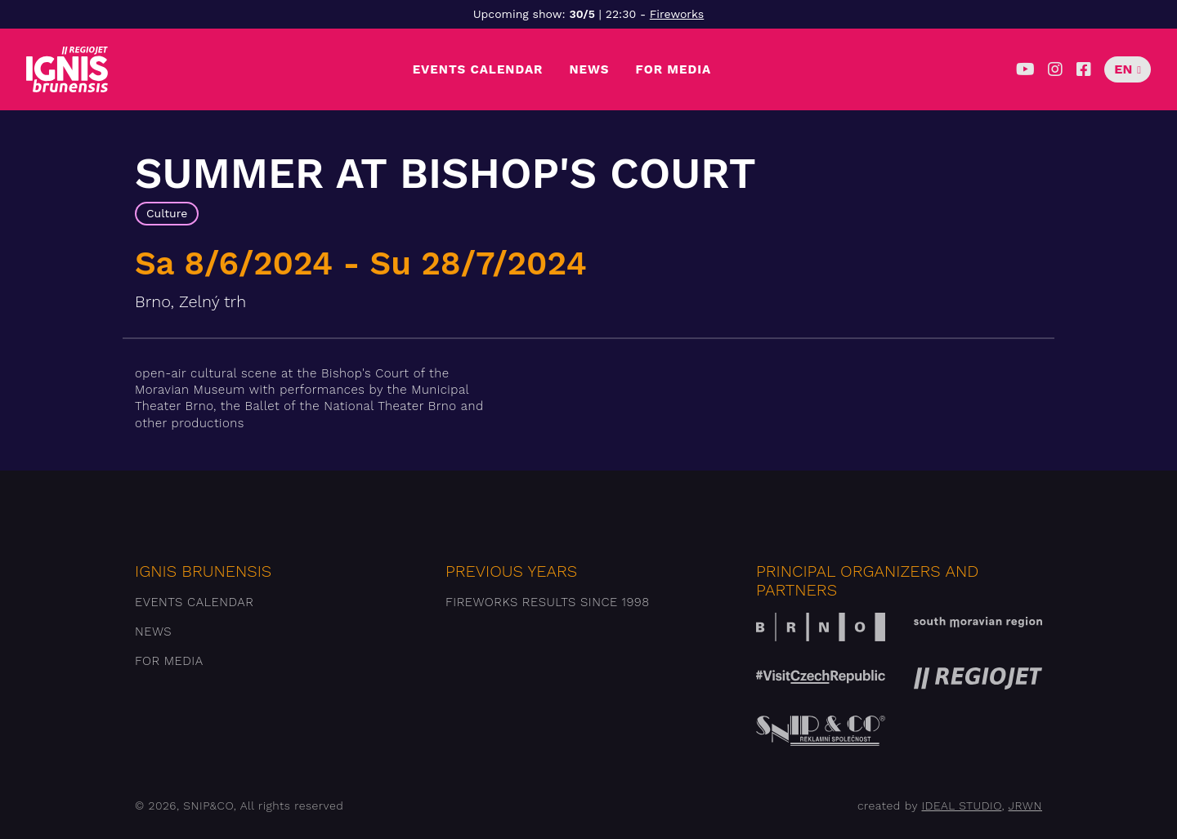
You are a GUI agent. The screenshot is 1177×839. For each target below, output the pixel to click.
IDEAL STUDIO (961, 805)
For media (674, 69)
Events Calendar (478, 69)
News (589, 69)
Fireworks (677, 13)
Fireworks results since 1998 (547, 602)
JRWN (1025, 805)
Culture (166, 213)
